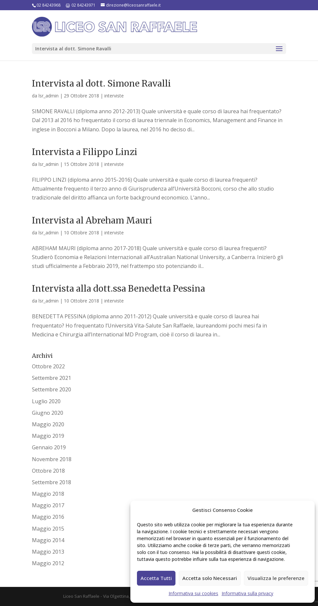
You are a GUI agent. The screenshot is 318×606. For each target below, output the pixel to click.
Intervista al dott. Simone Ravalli (101, 83)
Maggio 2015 (48, 528)
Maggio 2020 (48, 424)
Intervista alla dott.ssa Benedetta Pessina (118, 288)
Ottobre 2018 (48, 470)
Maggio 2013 (48, 551)
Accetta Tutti (156, 578)
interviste (114, 95)
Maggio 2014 (48, 540)
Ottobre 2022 (48, 366)
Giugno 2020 (47, 412)
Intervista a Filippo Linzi (84, 151)
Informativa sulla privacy (247, 593)
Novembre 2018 (51, 459)
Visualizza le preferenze (276, 578)
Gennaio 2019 (49, 447)
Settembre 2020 (51, 389)
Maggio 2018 (48, 493)
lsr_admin (49, 95)
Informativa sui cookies (193, 593)
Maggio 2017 (48, 505)
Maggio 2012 (48, 563)
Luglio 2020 (46, 401)
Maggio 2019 (48, 435)
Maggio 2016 (48, 516)
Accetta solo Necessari (209, 578)
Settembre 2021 (51, 378)
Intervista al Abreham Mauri (92, 220)
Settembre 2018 (51, 482)
